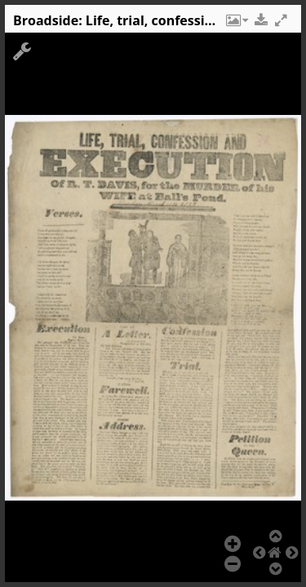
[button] (236, 24)
